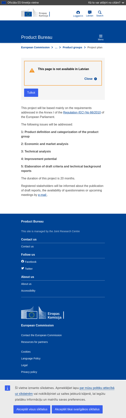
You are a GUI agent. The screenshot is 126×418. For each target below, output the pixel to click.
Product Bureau (32, 221)
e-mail (42, 194)
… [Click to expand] (56, 47)
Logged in (78, 14)
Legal (24, 365)
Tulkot (31, 92)
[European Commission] (48, 313)
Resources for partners (34, 341)
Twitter (29, 268)
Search (99, 13)
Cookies (26, 351)
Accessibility (28, 290)
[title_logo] (39, 12)
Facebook (30, 261)
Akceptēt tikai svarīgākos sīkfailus (77, 409)
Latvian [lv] (89, 13)
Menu (101, 37)
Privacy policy (29, 371)
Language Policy (31, 358)
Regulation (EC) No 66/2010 (82, 112)
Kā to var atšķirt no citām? (106, 2)
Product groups (72, 47)
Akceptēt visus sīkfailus (31, 409)
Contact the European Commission (41, 335)
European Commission (35, 47)
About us (26, 283)
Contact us (27, 246)
